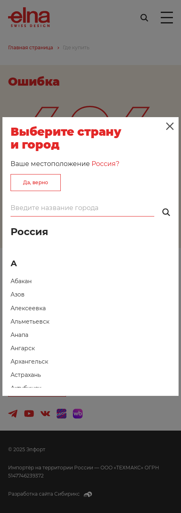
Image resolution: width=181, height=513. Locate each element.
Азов (18, 294)
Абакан (21, 281)
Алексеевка (28, 308)
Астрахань (26, 374)
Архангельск (29, 361)
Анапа (19, 334)
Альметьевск (30, 321)
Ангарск (23, 348)
